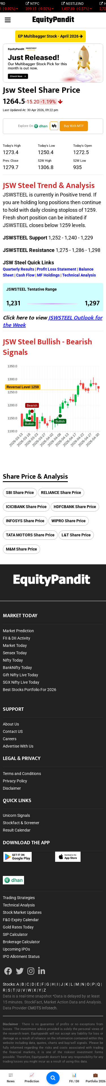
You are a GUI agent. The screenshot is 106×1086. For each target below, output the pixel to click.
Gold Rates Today (18, 927)
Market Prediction (18, 631)
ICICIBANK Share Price (26, 506)
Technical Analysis (19, 905)
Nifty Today (13, 660)
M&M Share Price (21, 549)
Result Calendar (17, 830)
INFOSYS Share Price (25, 521)
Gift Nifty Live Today (20, 675)
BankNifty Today (17, 667)
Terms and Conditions (22, 773)
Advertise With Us (18, 746)
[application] (53, 407)
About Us (11, 724)
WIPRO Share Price (68, 521)
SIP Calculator (15, 934)
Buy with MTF (74, 126)
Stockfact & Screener (21, 823)
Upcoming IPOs (16, 949)
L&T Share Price (76, 535)
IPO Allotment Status (21, 956)
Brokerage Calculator (21, 942)
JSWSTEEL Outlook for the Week (52, 321)
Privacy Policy (15, 781)
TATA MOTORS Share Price (30, 535)
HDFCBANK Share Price (75, 506)
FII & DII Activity (16, 638)
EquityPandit (53, 20)
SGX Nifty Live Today (21, 682)
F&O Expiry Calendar (21, 919)
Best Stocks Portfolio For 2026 (29, 689)
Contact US (13, 731)
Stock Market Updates (22, 912)
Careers (9, 739)
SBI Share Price (20, 492)
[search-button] (53, 1078)
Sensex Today (15, 653)
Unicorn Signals (16, 815)
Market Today (15, 645)
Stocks (9, 984)
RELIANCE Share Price (61, 492)
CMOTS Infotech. (43, 1008)
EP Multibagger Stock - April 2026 (50, 36)
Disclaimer (12, 788)
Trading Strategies (19, 897)
